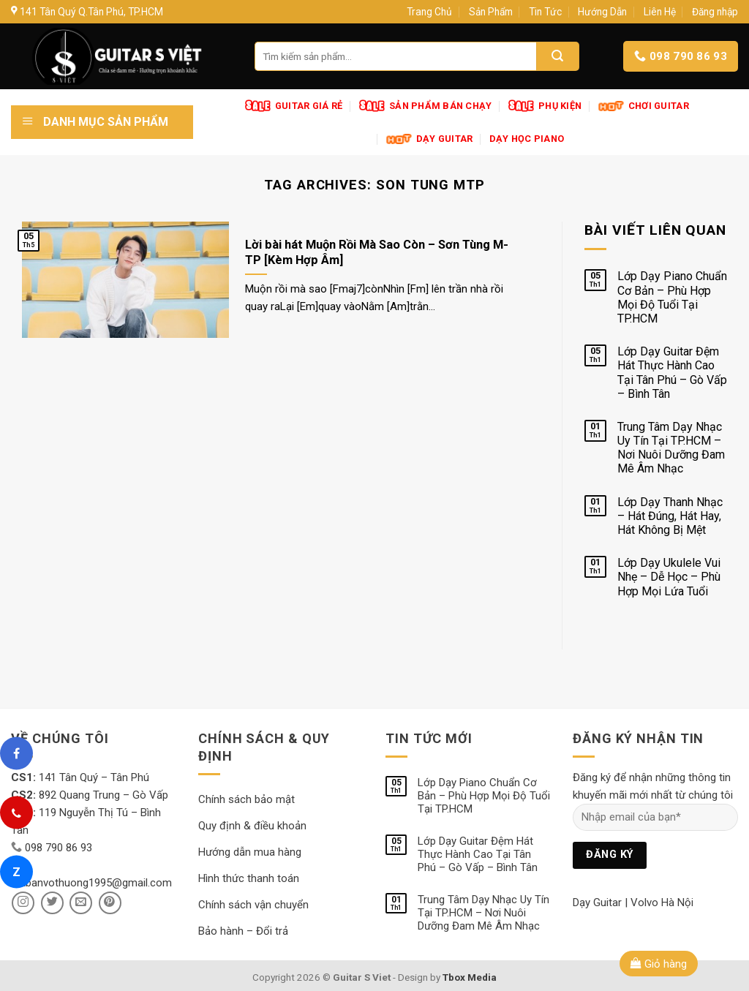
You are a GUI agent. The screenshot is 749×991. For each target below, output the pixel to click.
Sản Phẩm (491, 12)
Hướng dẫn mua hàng (249, 852)
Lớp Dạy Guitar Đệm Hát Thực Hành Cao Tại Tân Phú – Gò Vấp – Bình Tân (672, 372)
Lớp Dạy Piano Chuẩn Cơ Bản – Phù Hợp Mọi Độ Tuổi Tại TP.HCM (672, 297)
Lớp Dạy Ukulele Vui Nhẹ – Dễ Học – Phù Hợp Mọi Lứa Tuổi (668, 577)
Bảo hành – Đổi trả (243, 931)
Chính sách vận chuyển (253, 904)
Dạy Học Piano (526, 138)
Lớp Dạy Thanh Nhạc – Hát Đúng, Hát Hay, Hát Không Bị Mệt (670, 516)
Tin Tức (545, 12)
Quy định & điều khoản (252, 825)
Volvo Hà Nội (662, 902)
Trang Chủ (429, 12)
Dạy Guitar (597, 902)
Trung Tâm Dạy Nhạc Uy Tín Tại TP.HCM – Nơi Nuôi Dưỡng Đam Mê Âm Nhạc (671, 448)
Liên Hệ (660, 12)
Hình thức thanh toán (248, 878)
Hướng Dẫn (602, 12)
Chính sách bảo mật (246, 799)
